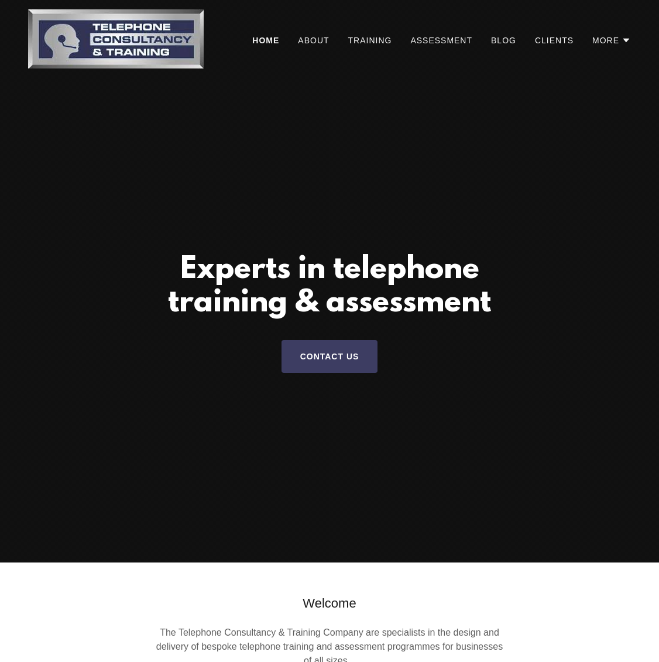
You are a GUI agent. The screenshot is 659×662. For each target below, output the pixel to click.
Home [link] (265, 40)
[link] (116, 38)
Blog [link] (503, 40)
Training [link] (370, 40)
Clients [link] (554, 40)
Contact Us (329, 356)
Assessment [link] (441, 40)
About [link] (313, 40)
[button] (611, 40)
